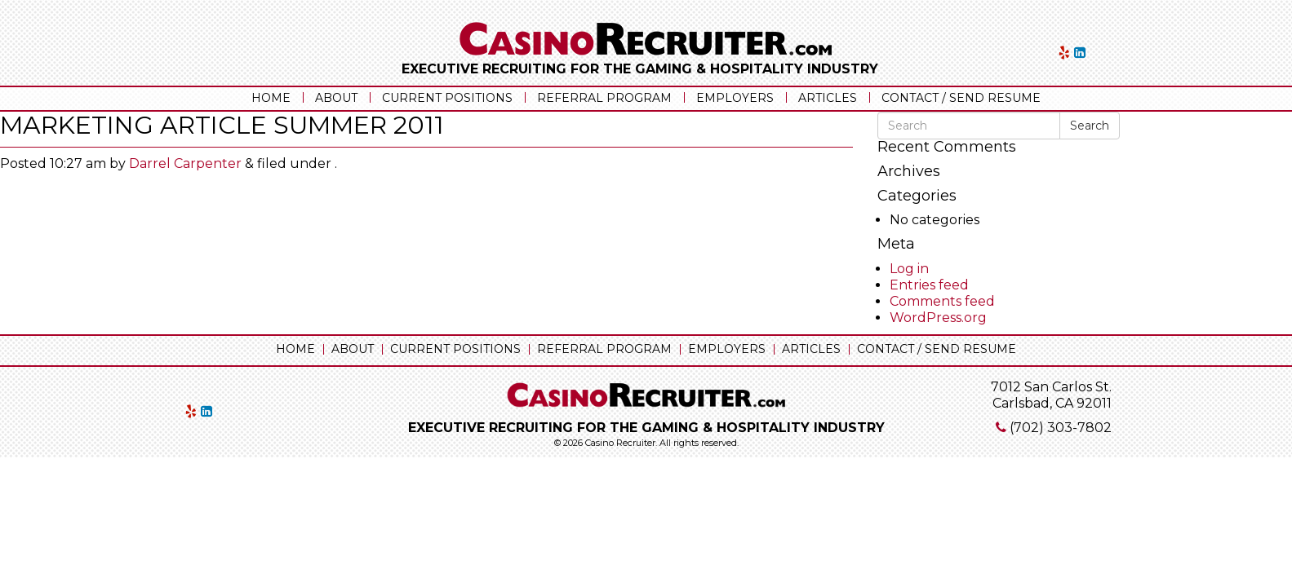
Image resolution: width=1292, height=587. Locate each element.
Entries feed (929, 285)
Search (1089, 125)
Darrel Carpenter (185, 163)
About (336, 97)
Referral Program (604, 97)
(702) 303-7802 (1061, 427)
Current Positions (447, 97)
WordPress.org (938, 317)
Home (271, 97)
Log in (909, 268)
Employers (735, 97)
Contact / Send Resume (961, 97)
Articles (827, 97)
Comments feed (942, 301)
